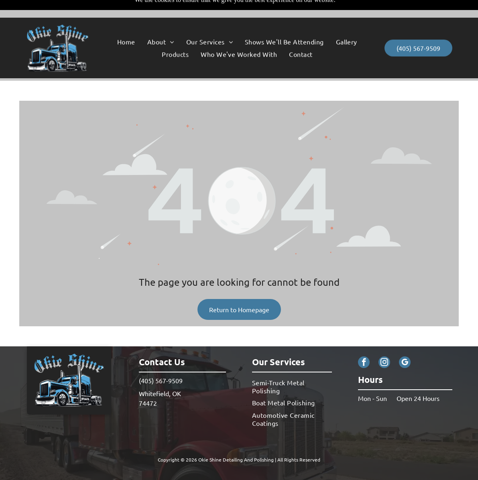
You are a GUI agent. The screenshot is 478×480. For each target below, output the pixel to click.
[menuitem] (126, 24)
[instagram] (384, 343)
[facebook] (364, 343)
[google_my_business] (405, 343)
